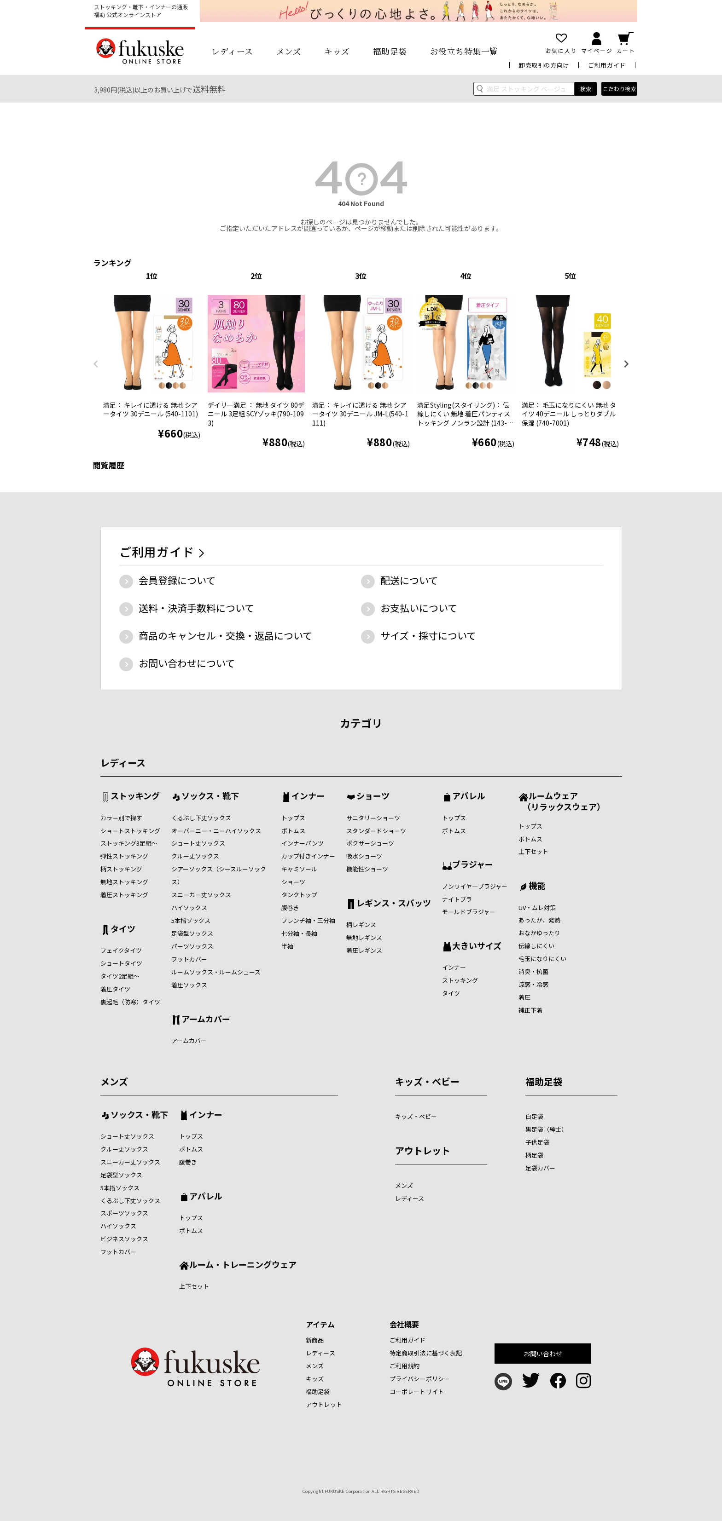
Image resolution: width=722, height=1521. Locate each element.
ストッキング (135, 796)
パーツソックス (192, 946)
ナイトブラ (457, 899)
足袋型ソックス (192, 933)
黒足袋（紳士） (546, 1129)
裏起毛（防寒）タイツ (130, 1001)
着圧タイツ (115, 989)
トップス (293, 817)
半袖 (287, 946)
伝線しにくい (536, 945)
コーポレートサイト (417, 1391)
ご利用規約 (405, 1365)
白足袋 (534, 1116)
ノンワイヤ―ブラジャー (474, 886)
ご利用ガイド (607, 65)
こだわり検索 (619, 88)
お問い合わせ (543, 1353)
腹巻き (290, 907)
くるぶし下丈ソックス (201, 817)
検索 (585, 88)
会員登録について (177, 580)
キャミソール (299, 868)
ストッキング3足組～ (128, 843)
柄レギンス (361, 924)
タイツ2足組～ (120, 976)
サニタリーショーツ (373, 817)
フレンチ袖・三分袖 (308, 920)
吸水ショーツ (364, 856)
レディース (232, 51)
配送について (409, 580)
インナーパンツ (302, 843)
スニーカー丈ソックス (201, 894)
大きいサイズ (476, 946)
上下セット (533, 851)
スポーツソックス (124, 1213)
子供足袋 (537, 1142)
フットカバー (189, 959)
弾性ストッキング (124, 856)
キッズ (337, 51)
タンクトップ (299, 894)
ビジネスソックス (124, 1238)
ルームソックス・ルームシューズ (216, 972)
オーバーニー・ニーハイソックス (216, 830)
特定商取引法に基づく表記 (426, 1352)
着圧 (524, 997)
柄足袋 (534, 1155)
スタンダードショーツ (376, 830)
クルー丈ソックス (195, 856)
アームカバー (205, 1019)
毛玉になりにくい (542, 958)
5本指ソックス (190, 920)
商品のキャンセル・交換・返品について (225, 635)
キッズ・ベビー (427, 1081)
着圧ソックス (189, 984)
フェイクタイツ (121, 950)
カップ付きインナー (308, 856)
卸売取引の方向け (544, 65)
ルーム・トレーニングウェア (243, 1265)
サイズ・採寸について (428, 635)
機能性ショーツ (367, 868)
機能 (537, 886)
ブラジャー (472, 865)
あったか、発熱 (539, 920)
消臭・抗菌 (533, 971)
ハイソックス (189, 907)
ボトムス (293, 830)
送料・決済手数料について (196, 608)
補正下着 (530, 1010)
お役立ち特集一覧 (464, 51)
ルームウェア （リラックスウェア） (561, 800)
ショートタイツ (121, 963)
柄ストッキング (121, 868)
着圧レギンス (364, 950)
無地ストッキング (124, 881)
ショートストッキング (130, 830)
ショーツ (293, 881)
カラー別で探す (121, 817)
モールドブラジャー (468, 911)
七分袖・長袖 (299, 933)
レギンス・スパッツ (393, 904)
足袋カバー (540, 1168)
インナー (308, 796)
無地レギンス (364, 937)
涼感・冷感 (533, 984)
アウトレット (422, 1150)
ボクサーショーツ (370, 843)
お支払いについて (418, 608)
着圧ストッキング (124, 894)
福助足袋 (390, 51)
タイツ (123, 929)
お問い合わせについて (187, 663)
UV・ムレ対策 (537, 907)
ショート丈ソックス (198, 843)
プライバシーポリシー (420, 1378)
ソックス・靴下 (210, 796)
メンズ (289, 51)
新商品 (315, 1340)
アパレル (468, 796)
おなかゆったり (539, 932)
